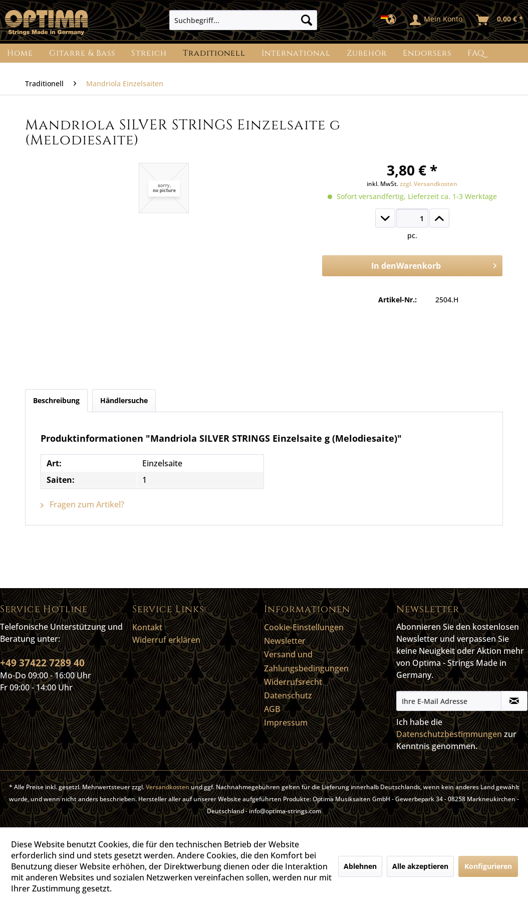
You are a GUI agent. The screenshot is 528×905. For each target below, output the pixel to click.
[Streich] (149, 53)
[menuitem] (243, 20)
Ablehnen (360, 866)
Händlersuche (124, 400)
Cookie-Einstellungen (304, 627)
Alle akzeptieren (420, 866)
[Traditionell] (214, 53)
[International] (296, 53)
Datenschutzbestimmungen (449, 734)
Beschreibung (56, 400)
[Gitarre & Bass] (82, 53)
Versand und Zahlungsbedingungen (306, 661)
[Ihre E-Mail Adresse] (449, 701)
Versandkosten (167, 787)
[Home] (20, 53)
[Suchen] (306, 20)
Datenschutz (288, 695)
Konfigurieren (488, 866)
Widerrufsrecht (293, 681)
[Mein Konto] (436, 20)
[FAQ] (475, 53)
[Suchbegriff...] (243, 20)
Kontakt (147, 627)
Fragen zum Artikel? (82, 504)
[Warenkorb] (500, 20)
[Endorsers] (427, 53)
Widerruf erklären (166, 639)
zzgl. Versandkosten (428, 183)
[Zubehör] (367, 53)
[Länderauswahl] (391, 20)
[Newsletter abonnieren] (514, 701)
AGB (272, 708)
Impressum (286, 722)
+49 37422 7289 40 (42, 662)
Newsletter (285, 640)
